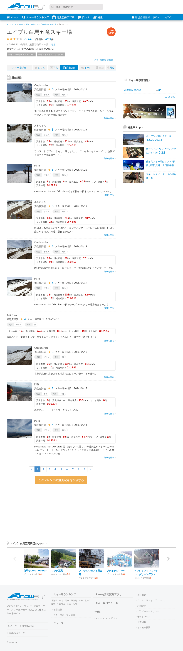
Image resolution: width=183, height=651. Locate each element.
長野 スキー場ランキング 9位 (51, 54)
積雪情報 (57, 609)
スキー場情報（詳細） (105, 60)
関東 (67, 600)
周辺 (110, 67)
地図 (53, 44)
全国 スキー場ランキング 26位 (21, 54)
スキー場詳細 (19, 67)
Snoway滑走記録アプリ (108, 594)
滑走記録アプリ (63, 17)
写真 (54, 67)
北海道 (54, 600)
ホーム (12, 17)
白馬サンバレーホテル (35, 570)
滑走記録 (69, 67)
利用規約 (141, 606)
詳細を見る (110, 118)
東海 (81, 600)
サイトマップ (143, 616)
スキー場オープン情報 (63, 615)
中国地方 (61, 603)
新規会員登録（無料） (146, 17)
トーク (86, 67)
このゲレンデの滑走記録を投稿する (61, 480)
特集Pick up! (133, 127)
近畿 (53, 603)
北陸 (87, 600)
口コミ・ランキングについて (150, 600)
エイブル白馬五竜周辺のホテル (27, 543)
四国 (69, 603)
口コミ (84, 17)
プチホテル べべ (116, 570)
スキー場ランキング (35, 17)
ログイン (169, 17)
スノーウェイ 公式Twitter (21, 625)
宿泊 (100, 67)
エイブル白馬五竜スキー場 (39, 31)
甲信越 (74, 600)
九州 (75, 603)
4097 (48, 39)
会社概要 (141, 595)
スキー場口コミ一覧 (106, 603)
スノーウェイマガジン (105, 618)
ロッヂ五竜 (57, 570)
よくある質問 (143, 627)
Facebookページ (16, 632)
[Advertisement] (89, 512)
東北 (61, 600)
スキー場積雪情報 (136, 80)
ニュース (57, 623)
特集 (98, 17)
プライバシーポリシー (147, 611)
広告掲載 (141, 622)
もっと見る (170, 97)
